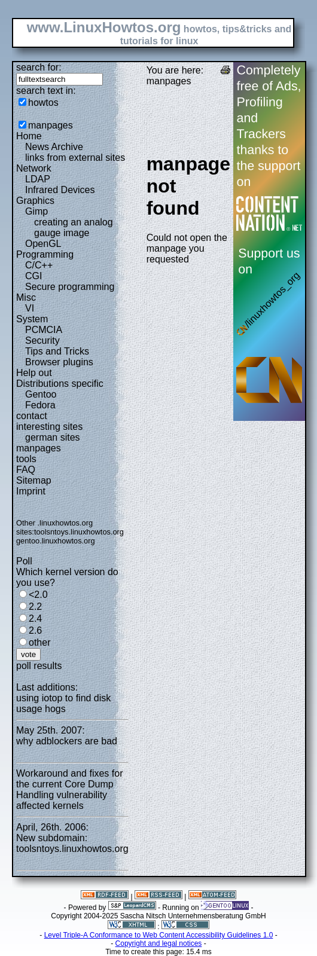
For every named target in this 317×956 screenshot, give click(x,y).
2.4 (35, 618)
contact (31, 416)
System (32, 319)
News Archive (54, 147)
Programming (45, 254)
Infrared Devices (60, 190)
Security (42, 340)
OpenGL (43, 244)
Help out (34, 373)
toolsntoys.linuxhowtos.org (79, 531)
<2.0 (38, 595)
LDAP (37, 179)
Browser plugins (59, 362)
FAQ (25, 470)
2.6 (35, 630)
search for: (39, 67)
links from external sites (75, 157)
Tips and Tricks (57, 351)
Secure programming (69, 287)
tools (26, 459)
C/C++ (39, 265)
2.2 (35, 606)
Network (33, 168)
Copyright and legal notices (158, 943)
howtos (43, 102)
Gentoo (40, 394)
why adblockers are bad (66, 741)
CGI (33, 276)
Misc (26, 297)
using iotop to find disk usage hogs (63, 703)
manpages (50, 125)
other (39, 642)
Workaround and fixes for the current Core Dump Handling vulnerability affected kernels (69, 789)
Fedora (40, 405)
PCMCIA (43, 330)
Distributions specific (59, 383)
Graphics (35, 201)
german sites (52, 437)
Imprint (30, 491)
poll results (39, 666)
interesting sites (49, 427)
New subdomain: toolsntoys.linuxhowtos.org (72, 843)
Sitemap (33, 480)
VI (29, 308)
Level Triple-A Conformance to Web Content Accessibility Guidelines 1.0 (158, 935)
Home (29, 136)
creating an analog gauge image (73, 227)
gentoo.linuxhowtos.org (55, 540)
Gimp (36, 211)
